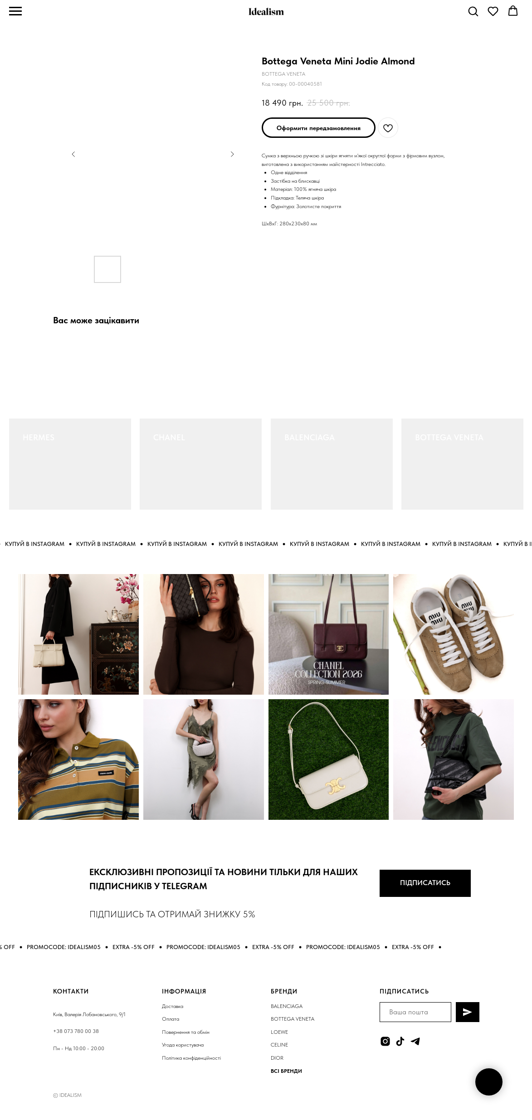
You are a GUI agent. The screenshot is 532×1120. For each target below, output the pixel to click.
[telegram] (415, 1041)
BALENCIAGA (309, 437)
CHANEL (169, 437)
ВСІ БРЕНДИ (286, 1071)
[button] (473, 10)
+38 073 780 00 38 (76, 1031)
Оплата (170, 1019)
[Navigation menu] (15, 11)
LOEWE (279, 1032)
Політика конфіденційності (191, 1058)
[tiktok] (400, 1041)
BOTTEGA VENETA (449, 437)
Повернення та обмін (186, 1032)
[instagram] (385, 1041)
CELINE (279, 1045)
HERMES (38, 437)
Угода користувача (183, 1045)
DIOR (277, 1058)
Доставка (172, 1006)
